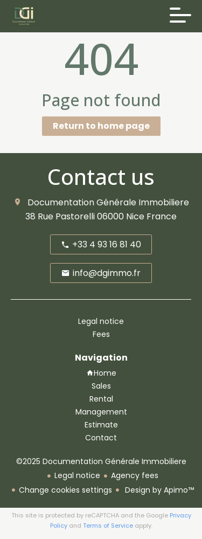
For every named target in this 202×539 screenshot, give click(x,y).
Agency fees (134, 475)
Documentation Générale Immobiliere (108, 202)
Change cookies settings (65, 490)
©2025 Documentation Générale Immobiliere (101, 461)
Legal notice (77, 475)
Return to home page (101, 126)
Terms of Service (108, 525)
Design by (158, 490)
